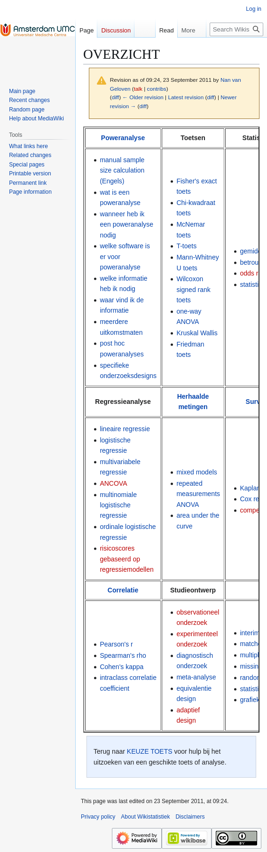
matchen (252, 643)
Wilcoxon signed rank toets (193, 289)
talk (138, 89)
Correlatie (123, 590)
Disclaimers (189, 816)
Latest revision (186, 97)
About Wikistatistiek (145, 816)
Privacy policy (98, 816)
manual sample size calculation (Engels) (122, 170)
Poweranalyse (123, 138)
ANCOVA (113, 483)
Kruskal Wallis (196, 333)
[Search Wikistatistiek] (236, 29)
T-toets (186, 246)
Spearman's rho (123, 655)
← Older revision (143, 97)
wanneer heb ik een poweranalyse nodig (126, 224)
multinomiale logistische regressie (118, 505)
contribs (156, 89)
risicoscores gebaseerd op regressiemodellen (126, 558)
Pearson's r (116, 644)
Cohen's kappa (121, 667)
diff (115, 97)
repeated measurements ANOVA (198, 494)
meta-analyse (196, 677)
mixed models (196, 472)
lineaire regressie (125, 429)
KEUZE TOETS (150, 751)
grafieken (253, 699)
